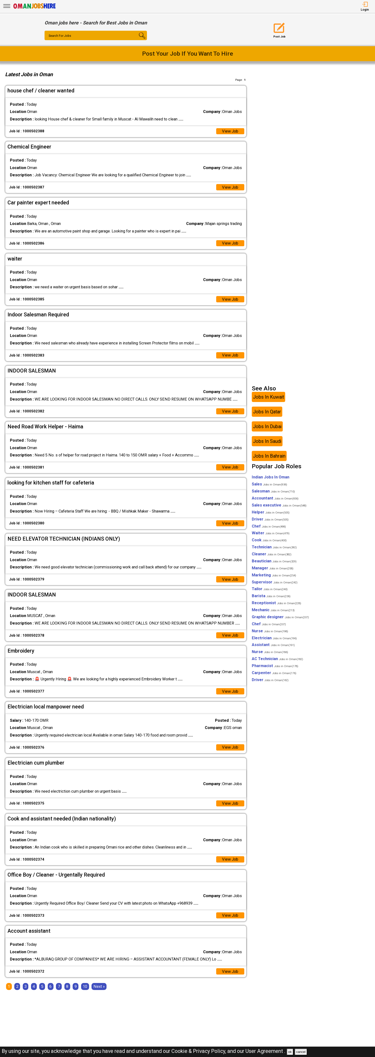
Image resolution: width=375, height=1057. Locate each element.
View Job (230, 131)
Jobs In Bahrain (269, 456)
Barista (271, 596)
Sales (269, 484)
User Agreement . (265, 1051)
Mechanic (273, 610)
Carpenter (274, 672)
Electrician (274, 638)
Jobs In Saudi (267, 441)
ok (290, 1052)
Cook (269, 540)
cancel (301, 1052)
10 (85, 986)
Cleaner (271, 554)
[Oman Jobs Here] (34, 8)
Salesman (273, 491)
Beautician (274, 561)
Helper (271, 512)
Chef (269, 526)
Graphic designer (280, 617)
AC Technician (277, 658)
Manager (272, 568)
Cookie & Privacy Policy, (199, 1051)
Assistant (273, 644)
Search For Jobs (60, 35)
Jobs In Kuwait (268, 397)
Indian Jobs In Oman (270, 477)
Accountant (275, 498)
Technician (274, 547)
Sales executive (279, 505)
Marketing (274, 575)
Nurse (270, 631)
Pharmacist (275, 665)
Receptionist (276, 603)
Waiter (271, 533)
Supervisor (275, 582)
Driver (270, 519)
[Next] (99, 986)
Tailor (270, 589)
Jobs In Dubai (267, 426)
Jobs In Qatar (267, 411)
